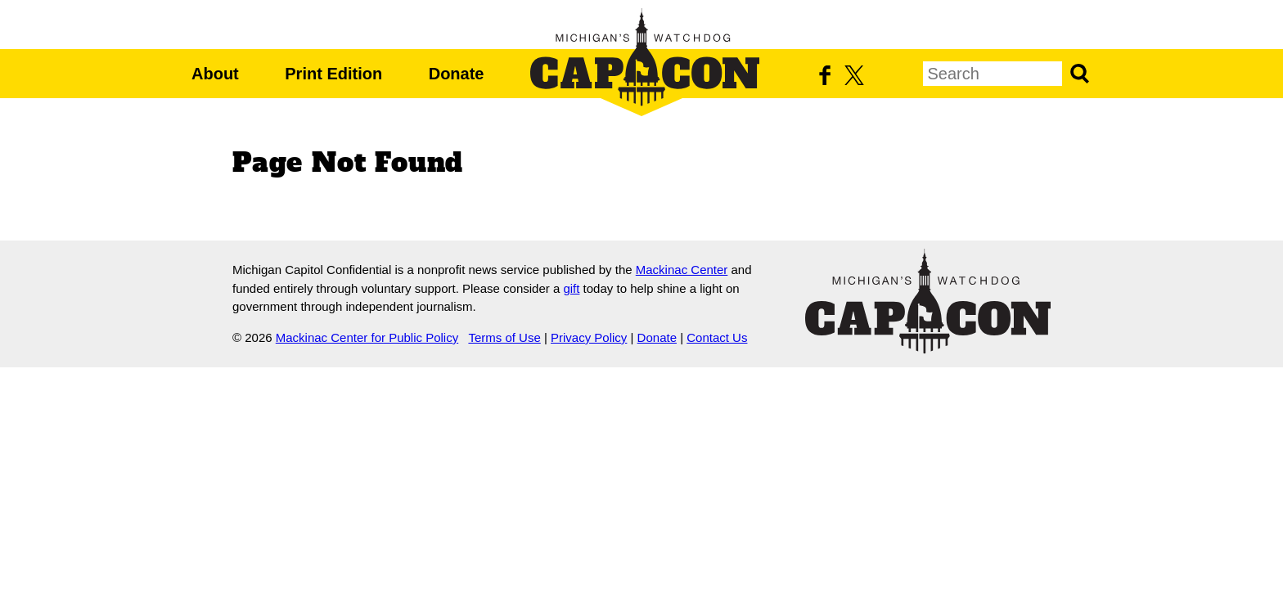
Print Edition (333, 74)
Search (1079, 73)
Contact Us (717, 337)
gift (571, 288)
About (215, 74)
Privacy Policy (589, 337)
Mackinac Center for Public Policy (367, 337)
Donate (456, 74)
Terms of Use (504, 337)
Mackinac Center (682, 270)
